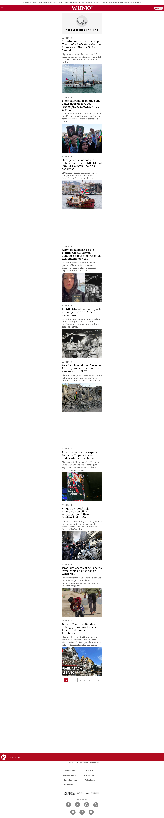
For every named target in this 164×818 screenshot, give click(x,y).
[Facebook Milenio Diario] (68, 804)
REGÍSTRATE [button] (158, 8)
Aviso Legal (90, 780)
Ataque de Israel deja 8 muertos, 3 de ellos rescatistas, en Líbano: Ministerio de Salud (77, 513)
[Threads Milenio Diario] (95, 804)
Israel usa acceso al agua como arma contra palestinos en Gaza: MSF (82, 571)
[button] (2, 9)
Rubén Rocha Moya (54, 2)
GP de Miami (137, 2)
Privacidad (89, 775)
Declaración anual (115, 2)
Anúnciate (68, 785)
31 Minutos (104, 2)
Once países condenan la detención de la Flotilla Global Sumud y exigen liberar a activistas (82, 164)
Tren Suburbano (79, 2)
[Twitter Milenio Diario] (77, 804)
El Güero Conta (67, 2)
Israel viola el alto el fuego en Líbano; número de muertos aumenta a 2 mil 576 (81, 368)
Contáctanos (70, 775)
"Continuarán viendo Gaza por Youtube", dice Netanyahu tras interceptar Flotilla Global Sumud (82, 45)
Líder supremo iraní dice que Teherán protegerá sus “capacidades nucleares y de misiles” (81, 105)
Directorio (89, 770)
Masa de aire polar (92, 2)
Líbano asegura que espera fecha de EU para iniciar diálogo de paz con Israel (79, 455)
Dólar (44, 2)
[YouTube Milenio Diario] (73, 812)
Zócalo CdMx (36, 2)
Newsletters (69, 770)
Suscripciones (70, 780)
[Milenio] (82, 8)
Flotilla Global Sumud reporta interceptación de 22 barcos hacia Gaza (82, 312)
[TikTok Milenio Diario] (82, 812)
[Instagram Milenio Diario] (86, 804)
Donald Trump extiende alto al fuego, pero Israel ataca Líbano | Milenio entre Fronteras (80, 628)
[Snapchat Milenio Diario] (91, 812)
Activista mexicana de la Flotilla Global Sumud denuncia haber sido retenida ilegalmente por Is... (81, 254)
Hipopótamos (127, 2)
